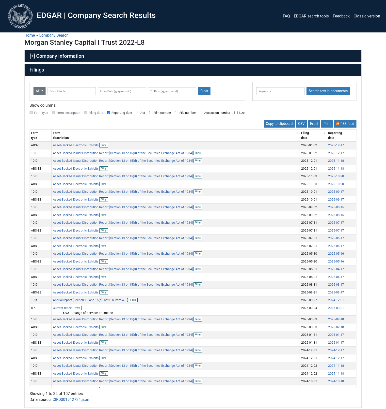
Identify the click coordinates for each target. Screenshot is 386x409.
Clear (204, 91)
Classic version (367, 16)
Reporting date (122, 113)
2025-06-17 (336, 238)
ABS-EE (36, 145)
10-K (34, 300)
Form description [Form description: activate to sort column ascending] (61, 135)
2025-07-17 (336, 222)
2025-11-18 (336, 160)
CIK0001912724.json (70, 399)
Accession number (217, 113)
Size (242, 113)
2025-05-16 (336, 253)
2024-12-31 (336, 300)
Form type (41, 113)
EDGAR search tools (311, 16)
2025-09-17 (336, 191)
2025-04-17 (336, 269)
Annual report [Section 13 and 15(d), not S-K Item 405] (91, 300)
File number (187, 113)
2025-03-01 (336, 308)
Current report (63, 308)
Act (142, 113)
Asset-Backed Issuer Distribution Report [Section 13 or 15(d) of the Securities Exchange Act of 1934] (123, 153)
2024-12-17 (336, 350)
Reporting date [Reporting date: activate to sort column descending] (335, 135)
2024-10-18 (336, 381)
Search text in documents (328, 91)
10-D (34, 153)
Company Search (54, 35)
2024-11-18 (336, 365)
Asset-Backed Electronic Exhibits (76, 145)
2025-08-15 (336, 207)
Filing (104, 145)
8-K (33, 308)
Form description (68, 113)
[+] (32, 56)
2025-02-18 (336, 319)
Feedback (341, 16)
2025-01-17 (336, 334)
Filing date (96, 113)
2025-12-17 (336, 145)
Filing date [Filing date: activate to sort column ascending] (305, 135)
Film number (162, 113)
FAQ (286, 16)
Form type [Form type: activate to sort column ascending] (34, 135)
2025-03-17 (336, 284)
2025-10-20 (336, 176)
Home (29, 35)
